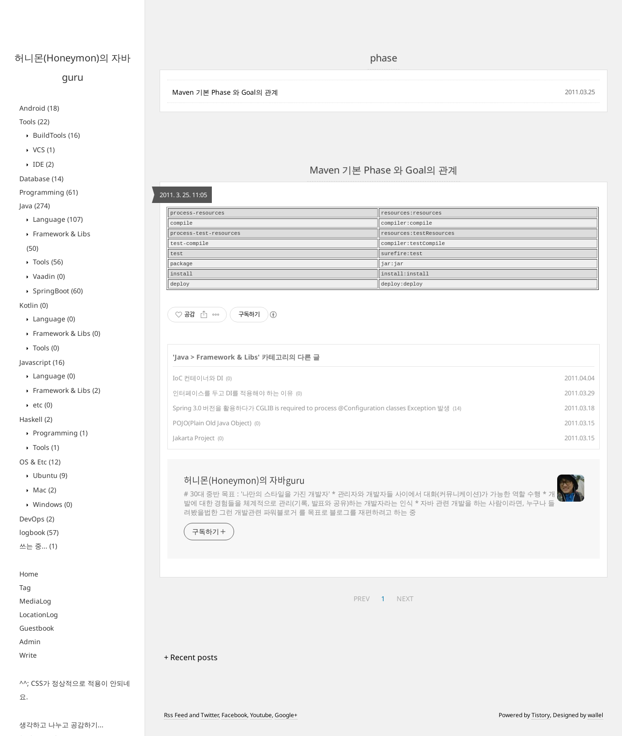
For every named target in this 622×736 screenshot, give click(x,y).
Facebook (234, 723)
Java (34, 205)
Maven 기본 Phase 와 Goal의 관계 (225, 92)
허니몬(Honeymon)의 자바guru (244, 488)
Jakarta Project (194, 445)
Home (28, 573)
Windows (51, 504)
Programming (48, 192)
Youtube (261, 723)
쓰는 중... (38, 545)
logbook (39, 532)
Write (28, 655)
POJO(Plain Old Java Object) (212, 430)
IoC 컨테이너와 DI (198, 385)
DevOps (36, 518)
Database (41, 178)
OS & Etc (39, 461)
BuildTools (55, 135)
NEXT (405, 606)
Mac (43, 489)
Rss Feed (176, 723)
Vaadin (48, 276)
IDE (42, 164)
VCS (43, 149)
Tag (25, 587)
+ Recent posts (191, 665)
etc (41, 404)
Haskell (35, 419)
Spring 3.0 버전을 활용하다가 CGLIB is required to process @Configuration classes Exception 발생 (311, 415)
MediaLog (35, 601)
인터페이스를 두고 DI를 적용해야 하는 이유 (233, 400)
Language (57, 219)
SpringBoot (57, 290)
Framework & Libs (65, 333)
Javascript (41, 362)
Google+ (286, 723)
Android (39, 108)
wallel (595, 723)
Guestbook (36, 628)
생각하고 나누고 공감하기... (61, 724)
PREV (362, 606)
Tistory (541, 723)
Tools (34, 121)
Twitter (210, 723)
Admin (30, 641)
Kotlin (33, 305)
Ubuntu (49, 475)
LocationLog (38, 614)
